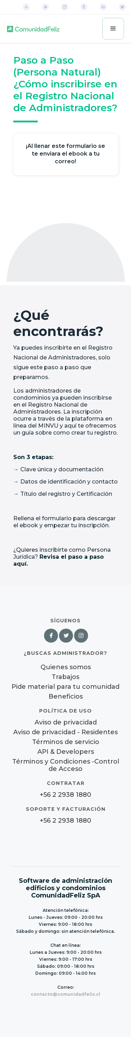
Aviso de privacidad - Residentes (65, 732)
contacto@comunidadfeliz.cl (65, 994)
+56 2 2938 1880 (65, 795)
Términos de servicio (65, 742)
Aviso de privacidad (66, 722)
